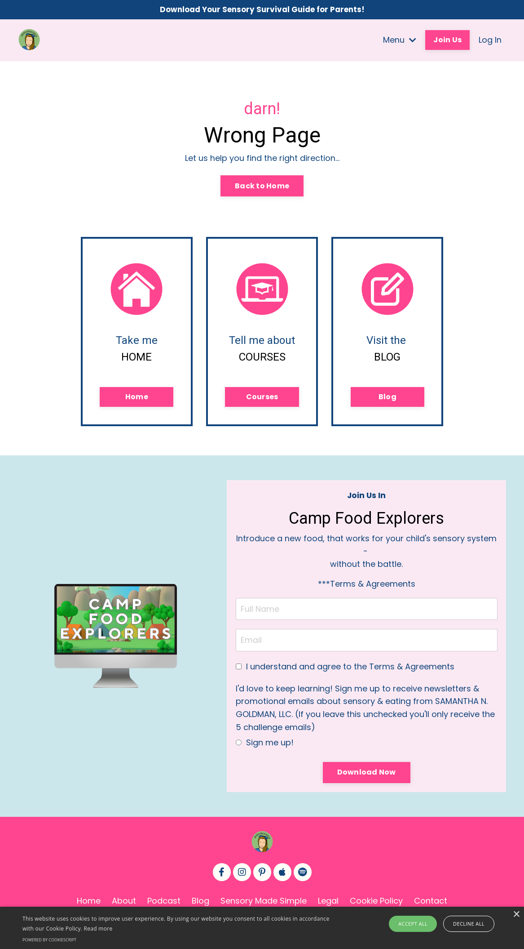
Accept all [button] (414, 923)
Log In (490, 40)
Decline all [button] (468, 923)
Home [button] (136, 399)
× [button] (516, 914)
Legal (328, 904)
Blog (200, 904)
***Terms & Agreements (366, 587)
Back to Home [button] (262, 187)
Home (89, 904)
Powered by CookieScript (49, 940)
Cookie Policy (376, 904)
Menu (399, 40)
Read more (98, 928)
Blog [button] (387, 399)
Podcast (164, 904)
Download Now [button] (366, 776)
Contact (430, 904)
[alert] (262, 928)
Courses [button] (262, 399)
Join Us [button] (447, 41)
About (124, 904)
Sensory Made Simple (263, 904)
